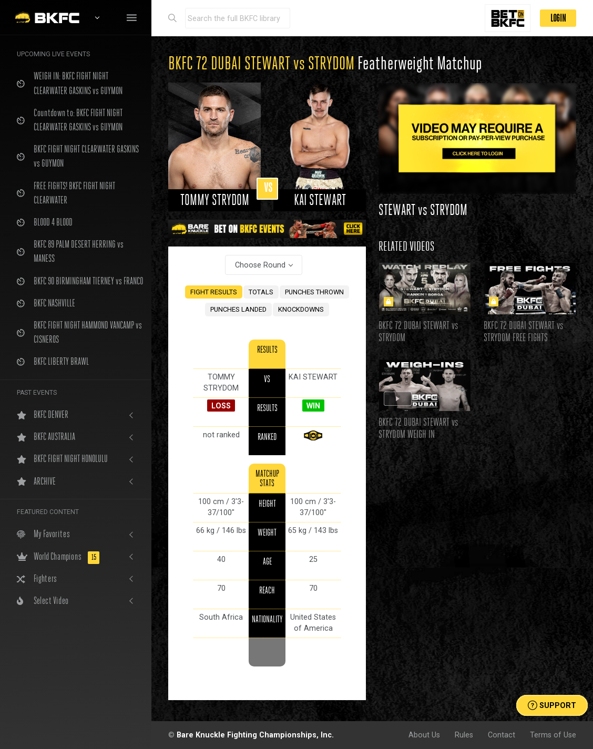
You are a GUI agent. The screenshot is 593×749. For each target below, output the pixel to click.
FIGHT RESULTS (213, 292)
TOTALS (261, 292)
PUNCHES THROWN (314, 292)
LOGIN (558, 18)
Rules (464, 735)
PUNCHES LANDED (238, 309)
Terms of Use (553, 735)
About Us (424, 735)
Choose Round (260, 265)
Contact (501, 735)
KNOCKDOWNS (301, 309)
